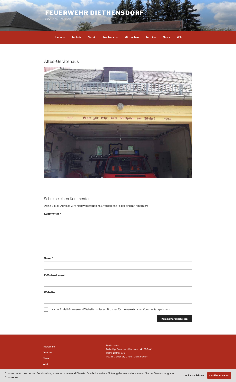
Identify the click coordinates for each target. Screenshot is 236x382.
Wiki (179, 37)
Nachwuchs (110, 37)
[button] (19, 377)
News (166, 37)
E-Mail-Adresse (55, 275)
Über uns (59, 37)
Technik (76, 37)
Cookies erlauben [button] (219, 375)
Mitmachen (132, 37)
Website (49, 292)
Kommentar (52, 213)
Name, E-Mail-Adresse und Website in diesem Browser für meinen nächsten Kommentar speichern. (110, 309)
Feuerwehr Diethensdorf (94, 12)
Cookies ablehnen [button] (194, 375)
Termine (151, 37)
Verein (92, 37)
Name (48, 258)
